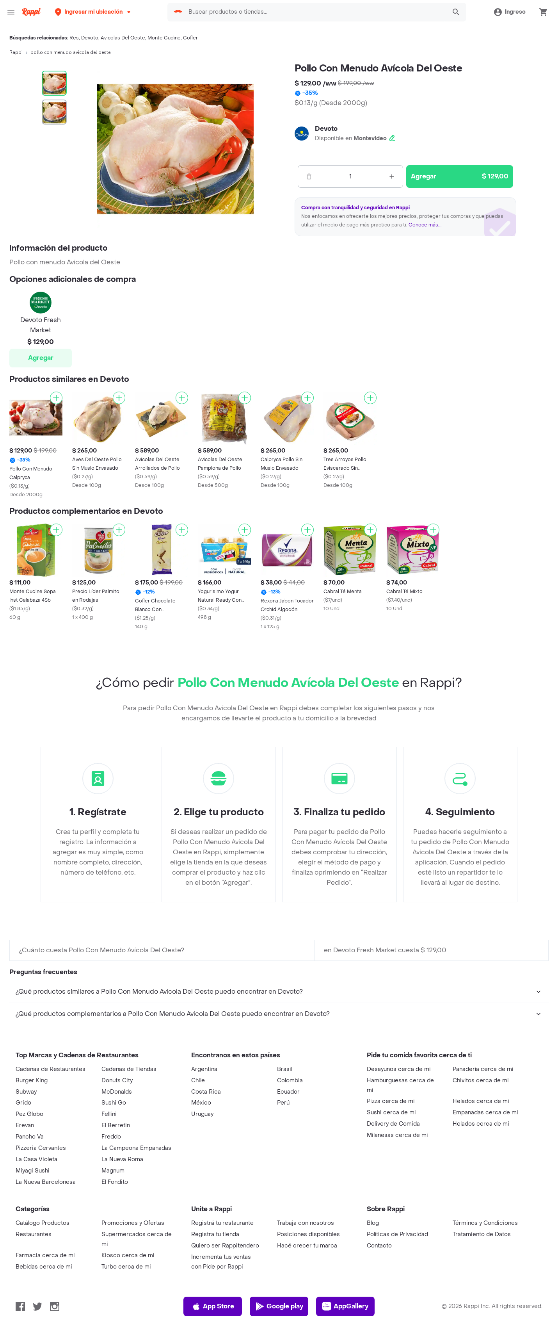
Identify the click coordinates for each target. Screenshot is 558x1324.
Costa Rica (206, 1092)
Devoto (89, 38)
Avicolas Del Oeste (123, 38)
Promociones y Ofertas (132, 1223)
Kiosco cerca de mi (128, 1255)
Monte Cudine (164, 38)
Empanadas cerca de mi (485, 1112)
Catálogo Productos (42, 1223)
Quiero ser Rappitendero (225, 1245)
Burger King (32, 1080)
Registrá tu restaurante (222, 1223)
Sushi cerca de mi (391, 1112)
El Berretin (115, 1125)
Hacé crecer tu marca (307, 1245)
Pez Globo (29, 1114)
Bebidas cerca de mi (44, 1267)
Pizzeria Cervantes (41, 1148)
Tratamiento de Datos (482, 1234)
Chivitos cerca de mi (481, 1080)
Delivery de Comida (393, 1124)
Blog (373, 1223)
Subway (26, 1092)
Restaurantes (34, 1234)
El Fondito (114, 1182)
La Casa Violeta (36, 1159)
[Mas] (392, 176)
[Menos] (309, 176)
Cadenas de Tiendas (128, 1069)
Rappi (16, 52)
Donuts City (117, 1080)
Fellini (109, 1114)
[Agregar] (56, 398)
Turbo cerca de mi (126, 1267)
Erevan (25, 1125)
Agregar (40, 358)
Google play (279, 1306)
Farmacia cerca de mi (45, 1255)
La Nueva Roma (122, 1159)
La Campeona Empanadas (136, 1148)
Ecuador (288, 1092)
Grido (23, 1103)
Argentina (204, 1069)
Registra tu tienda (215, 1234)
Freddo (111, 1136)
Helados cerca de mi (481, 1101)
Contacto (379, 1245)
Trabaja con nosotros (305, 1223)
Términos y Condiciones (485, 1223)
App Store (213, 1306)
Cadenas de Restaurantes (50, 1069)
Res (74, 38)
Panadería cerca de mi (483, 1069)
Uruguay (202, 1114)
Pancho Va (30, 1136)
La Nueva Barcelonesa (46, 1182)
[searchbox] (315, 12)
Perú (283, 1103)
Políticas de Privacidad (397, 1234)
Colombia (290, 1080)
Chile (198, 1080)
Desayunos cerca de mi (399, 1069)
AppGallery (345, 1306)
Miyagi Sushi (33, 1170)
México (201, 1103)
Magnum (112, 1170)
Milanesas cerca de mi (397, 1135)
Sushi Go (113, 1103)
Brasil (284, 1069)
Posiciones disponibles (308, 1234)
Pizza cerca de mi (391, 1101)
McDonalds (116, 1092)
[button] (93, 12)
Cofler (190, 38)
